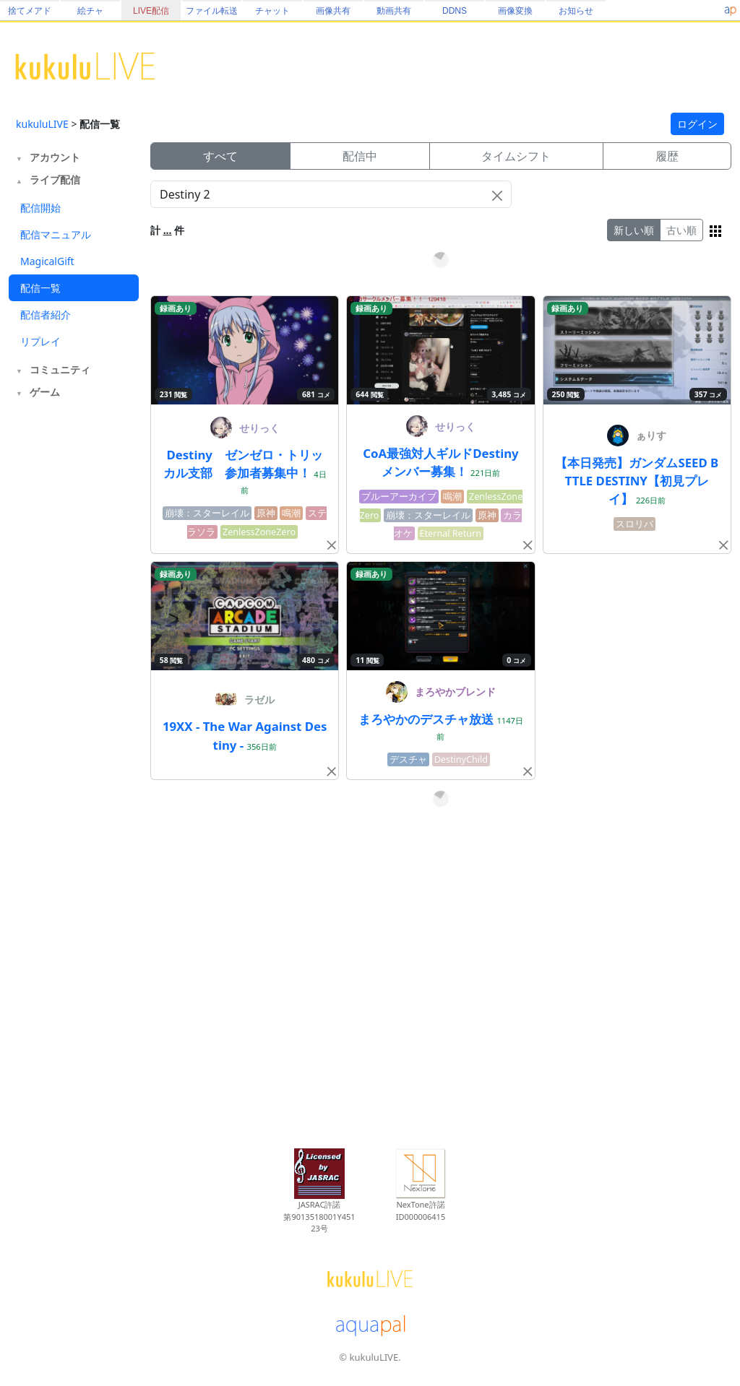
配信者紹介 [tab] (45, 314)
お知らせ (576, 11)
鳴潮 (291, 513)
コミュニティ (60, 369)
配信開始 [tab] (40, 208)
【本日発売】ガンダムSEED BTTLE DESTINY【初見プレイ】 (636, 480)
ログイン (697, 124)
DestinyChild (461, 759)
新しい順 (634, 230)
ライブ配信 (55, 179)
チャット (272, 11)
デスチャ (408, 759)
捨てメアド (29, 11)
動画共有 (394, 11)
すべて (220, 156)
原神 (266, 513)
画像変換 (515, 11)
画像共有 (333, 11)
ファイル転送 (212, 11)
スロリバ (634, 524)
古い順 (681, 230)
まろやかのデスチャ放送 (427, 719)
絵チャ (90, 11)
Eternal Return (450, 533)
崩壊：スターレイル (207, 513)
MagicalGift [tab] (47, 261)
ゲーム (45, 392)
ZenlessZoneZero (259, 532)
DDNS (454, 11)
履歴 (667, 156)
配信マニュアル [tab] (55, 234)
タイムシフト (516, 156)
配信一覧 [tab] (40, 288)
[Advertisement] (73, 641)
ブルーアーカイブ (398, 496)
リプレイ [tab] (40, 341)
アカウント (55, 157)
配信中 (360, 156)
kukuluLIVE (42, 124)
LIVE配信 (151, 11)
